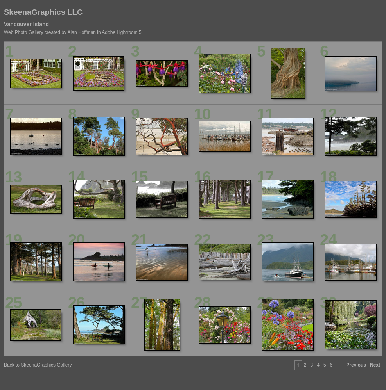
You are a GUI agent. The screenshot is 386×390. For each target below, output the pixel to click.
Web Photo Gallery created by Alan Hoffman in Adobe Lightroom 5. (73, 32)
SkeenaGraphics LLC (43, 12)
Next (375, 365)
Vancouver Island (26, 24)
